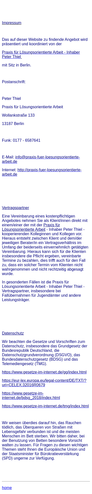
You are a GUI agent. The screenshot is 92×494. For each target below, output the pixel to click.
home (7, 488)
